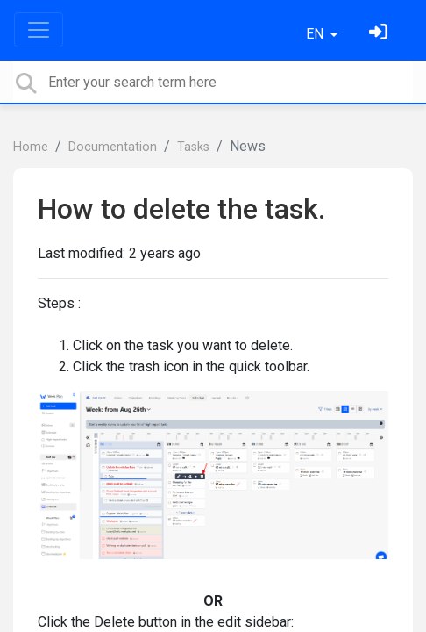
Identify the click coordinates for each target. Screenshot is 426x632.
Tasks (193, 147)
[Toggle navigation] (38, 29)
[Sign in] (380, 34)
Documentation (112, 147)
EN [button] (316, 33)
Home (30, 147)
